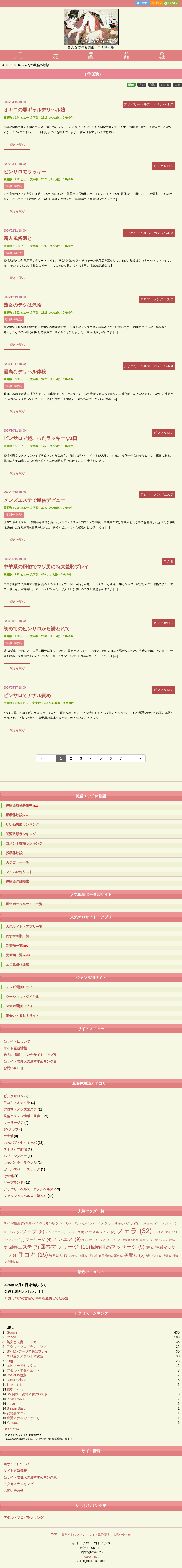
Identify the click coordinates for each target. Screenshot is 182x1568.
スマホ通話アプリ (19, 1006)
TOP (54, 1534)
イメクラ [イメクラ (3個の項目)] (107, 1223)
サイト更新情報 (15, 1048)
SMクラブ (11, 1129)
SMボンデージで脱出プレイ (27, 1351)
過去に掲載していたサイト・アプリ (30, 1055)
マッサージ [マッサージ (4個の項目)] (38, 1239)
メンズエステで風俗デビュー (34, 500)
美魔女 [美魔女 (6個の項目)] (134, 1255)
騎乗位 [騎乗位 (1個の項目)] (13, 1261)
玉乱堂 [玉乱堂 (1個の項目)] (95, 1255)
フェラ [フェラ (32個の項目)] (134, 1231)
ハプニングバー (15, 1156)
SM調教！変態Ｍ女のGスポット (30, 1394)
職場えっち (15, 1389)
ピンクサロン (13, 1096)
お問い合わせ (13, 1068)
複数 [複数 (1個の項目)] (167, 1255)
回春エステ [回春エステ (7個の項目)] (23, 1247)
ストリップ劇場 (15, 1149)
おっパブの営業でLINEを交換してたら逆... (39, 1298)
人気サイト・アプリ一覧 (24, 926)
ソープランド (13, 1182)
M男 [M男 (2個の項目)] (31, 1223)
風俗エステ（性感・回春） (23, 1116)
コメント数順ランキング (24, 843)
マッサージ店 (13, 1123)
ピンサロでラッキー (25, 171)
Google (12, 1332)
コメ (177, 84)
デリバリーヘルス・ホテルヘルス (28, 1189)
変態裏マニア (17, 1413)
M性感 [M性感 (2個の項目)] (18, 1223)
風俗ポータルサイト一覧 (24, 904)
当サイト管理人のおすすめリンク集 (30, 1061)
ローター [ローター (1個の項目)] (114, 1240)
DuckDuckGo (16, 1380)
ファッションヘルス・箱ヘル (25, 1196)
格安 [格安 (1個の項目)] (73, 1255)
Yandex (12, 1423)
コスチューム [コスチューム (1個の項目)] (148, 1223)
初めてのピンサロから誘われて (37, 628)
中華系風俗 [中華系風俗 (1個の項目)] (131, 1240)
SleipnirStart (16, 1408)
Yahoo (11, 1337)
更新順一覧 (18, 955)
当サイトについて (17, 1041)
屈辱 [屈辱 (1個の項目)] (149, 1247)
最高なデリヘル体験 (25, 371)
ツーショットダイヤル (22, 996)
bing (10, 1361)
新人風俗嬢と (18, 238)
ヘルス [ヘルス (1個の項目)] (158, 1232)
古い (142, 84)
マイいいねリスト (19, 872)
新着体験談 (17, 815)
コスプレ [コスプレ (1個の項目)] (166, 1223)
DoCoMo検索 (16, 1375)
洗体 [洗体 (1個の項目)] (83, 1255)
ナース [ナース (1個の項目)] (78, 1232)
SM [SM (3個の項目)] (42, 1223)
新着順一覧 (17, 945)
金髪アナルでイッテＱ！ (25, 1418)
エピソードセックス (21, 1366)
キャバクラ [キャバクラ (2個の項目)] (128, 1223)
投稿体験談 (14, 853)
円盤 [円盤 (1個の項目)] (157, 1240)
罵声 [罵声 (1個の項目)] (118, 1255)
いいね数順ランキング (22, 824)
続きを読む (17, 144)
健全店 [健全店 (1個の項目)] (146, 1240)
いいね (165, 84)
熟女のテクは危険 (22, 305)
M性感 (8, 1136)
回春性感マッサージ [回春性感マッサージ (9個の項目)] (117, 1247)
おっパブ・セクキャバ (20, 1143)
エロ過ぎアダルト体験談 (25, 1356)
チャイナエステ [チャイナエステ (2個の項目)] (58, 1232)
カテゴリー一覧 (17, 862)
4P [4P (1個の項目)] (7, 1223)
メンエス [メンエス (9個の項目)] (66, 1239)
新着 (131, 84)
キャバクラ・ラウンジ (20, 1162)
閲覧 (153, 84)
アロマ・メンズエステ (20, 1109)
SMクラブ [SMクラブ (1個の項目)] (56, 1223)
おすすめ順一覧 (17, 936)
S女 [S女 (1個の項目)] (69, 1223)
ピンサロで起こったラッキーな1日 (40, 438)
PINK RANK (15, 1399)
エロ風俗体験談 (17, 964)
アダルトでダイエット (23, 1370)
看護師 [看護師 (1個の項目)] (108, 1255)
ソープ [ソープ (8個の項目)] (33, 1231)
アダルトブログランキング (26, 1347)
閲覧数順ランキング (21, 834)
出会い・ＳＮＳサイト (22, 1015)
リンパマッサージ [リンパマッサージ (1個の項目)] (94, 1240)
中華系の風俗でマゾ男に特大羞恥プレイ (46, 566)
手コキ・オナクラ (17, 1103)
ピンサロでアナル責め (27, 695)
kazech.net (91, 1556)
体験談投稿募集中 (22, 805)
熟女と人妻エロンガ (21, 1342)
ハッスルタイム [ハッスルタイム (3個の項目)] (100, 1232)
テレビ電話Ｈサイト (21, 987)
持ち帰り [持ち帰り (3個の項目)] (58, 1255)
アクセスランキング (18, 1484)
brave (11, 1404)
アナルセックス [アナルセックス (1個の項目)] (85, 1223)
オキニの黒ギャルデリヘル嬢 (34, 109)
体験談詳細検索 (17, 881)
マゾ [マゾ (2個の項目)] (19, 1240)
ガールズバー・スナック (22, 1169)
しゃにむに (15, 1385)
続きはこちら (12, 1429)
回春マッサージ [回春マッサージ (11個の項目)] (65, 1247)
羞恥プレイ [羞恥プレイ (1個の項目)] (154, 1255)
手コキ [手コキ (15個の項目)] (33, 1254)
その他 (9, 1176)
